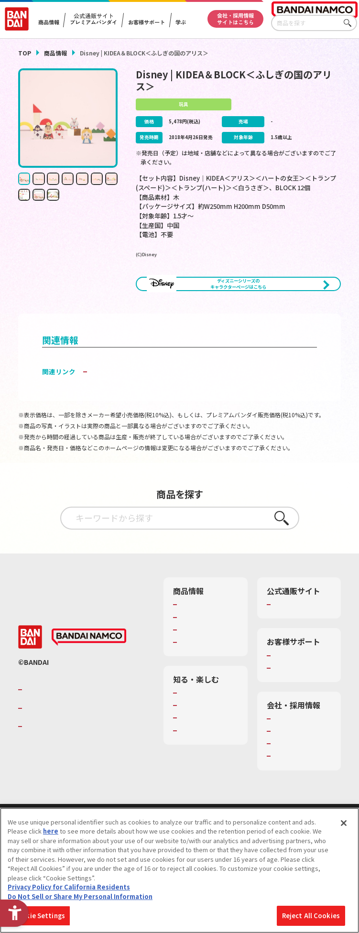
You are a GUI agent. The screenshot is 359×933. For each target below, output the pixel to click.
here (50, 830)
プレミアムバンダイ (301, 637)
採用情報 (285, 773)
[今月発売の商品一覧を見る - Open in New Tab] (187, 319)
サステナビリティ (298, 785)
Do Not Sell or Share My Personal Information (80, 896)
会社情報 (285, 760)
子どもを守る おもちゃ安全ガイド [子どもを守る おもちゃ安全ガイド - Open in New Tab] (141, 404)
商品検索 (192, 637)
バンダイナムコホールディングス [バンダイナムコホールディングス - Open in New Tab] (82, 750)
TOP (24, 53)
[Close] (343, 823)
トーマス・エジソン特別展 (208, 751)
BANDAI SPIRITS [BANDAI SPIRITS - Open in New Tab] (54, 768)
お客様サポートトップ (301, 692)
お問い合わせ (292, 797)
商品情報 (55, 53)
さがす (350, 23)
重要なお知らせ (295, 709)
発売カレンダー (201, 650)
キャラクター (198, 662)
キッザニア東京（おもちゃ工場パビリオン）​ (208, 777)
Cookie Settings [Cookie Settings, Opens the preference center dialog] (39, 915)
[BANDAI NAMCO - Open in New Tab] (89, 678)
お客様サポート (146, 22)
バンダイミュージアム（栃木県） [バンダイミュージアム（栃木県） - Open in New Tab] (208, 802)
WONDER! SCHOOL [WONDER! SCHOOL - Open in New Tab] (206, 734)
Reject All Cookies (311, 915)
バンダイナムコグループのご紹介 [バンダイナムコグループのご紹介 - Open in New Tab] (82, 731)
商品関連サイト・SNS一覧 (204, 679)
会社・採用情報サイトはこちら (235, 18)
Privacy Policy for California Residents (69, 886)
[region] (179, 870)
